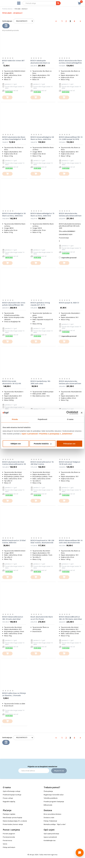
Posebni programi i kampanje (54, 801)
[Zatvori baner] (81, 412)
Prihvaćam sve (69, 444)
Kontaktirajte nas (50, 840)
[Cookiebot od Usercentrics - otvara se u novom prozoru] (68, 412)
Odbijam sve (15, 444)
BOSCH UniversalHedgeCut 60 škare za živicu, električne (42, 138)
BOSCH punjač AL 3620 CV (69, 303)
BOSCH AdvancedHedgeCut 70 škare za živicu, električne (42, 214)
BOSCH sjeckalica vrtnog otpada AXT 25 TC (40, 304)
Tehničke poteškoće (51, 798)
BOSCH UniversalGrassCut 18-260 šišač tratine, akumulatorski (42, 463)
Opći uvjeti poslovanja (51, 834)
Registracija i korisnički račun (54, 795)
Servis (5, 844)
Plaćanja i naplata (9, 814)
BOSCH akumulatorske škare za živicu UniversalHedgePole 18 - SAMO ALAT (70, 61)
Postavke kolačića (42, 444)
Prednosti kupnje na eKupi (12, 795)
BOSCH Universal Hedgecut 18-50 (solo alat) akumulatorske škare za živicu (69, 463)
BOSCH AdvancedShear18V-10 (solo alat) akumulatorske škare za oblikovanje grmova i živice (70, 541)
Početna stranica (7, 9)
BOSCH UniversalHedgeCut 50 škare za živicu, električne (14, 214)
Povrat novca (7, 840)
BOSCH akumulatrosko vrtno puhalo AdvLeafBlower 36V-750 (13, 304)
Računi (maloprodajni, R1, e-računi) (15, 821)
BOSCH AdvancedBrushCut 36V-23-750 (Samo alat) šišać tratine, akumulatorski (70, 618)
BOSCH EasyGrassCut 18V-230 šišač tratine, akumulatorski (42, 541)
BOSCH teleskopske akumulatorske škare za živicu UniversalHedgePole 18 (41, 61)
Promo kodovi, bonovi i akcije (13, 824)
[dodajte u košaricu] (7, 97)
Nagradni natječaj (9, 801)
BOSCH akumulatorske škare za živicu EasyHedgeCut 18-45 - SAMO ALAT (14, 138)
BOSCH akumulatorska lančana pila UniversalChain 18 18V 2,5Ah (70, 382)
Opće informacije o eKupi (11, 791)
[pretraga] (58, 3)
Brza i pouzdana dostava (52, 814)
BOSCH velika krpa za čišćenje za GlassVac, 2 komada (14, 694)
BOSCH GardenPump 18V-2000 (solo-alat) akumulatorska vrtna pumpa (42, 382)
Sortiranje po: (7, 21)
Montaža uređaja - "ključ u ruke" (55, 824)
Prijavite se (59, 771)
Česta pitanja (48, 791)
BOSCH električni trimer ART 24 (13, 61)
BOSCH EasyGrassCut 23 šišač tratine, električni (14, 541)
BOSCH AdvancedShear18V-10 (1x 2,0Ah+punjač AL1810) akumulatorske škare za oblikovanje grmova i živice (70, 138)
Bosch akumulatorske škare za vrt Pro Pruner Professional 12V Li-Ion (42, 618)
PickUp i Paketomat (50, 821)
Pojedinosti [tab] (42, 419)
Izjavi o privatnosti (30, 434)
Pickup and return (9, 847)
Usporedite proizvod (67, 258)
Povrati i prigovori (9, 834)
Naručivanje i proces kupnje (12, 817)
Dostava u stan (49, 817)
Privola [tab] (15, 419)
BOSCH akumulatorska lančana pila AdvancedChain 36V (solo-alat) (70, 214)
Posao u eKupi (8, 798)
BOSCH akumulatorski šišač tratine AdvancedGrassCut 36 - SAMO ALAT (14, 463)
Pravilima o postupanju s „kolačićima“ (56, 434)
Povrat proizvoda (9, 837)
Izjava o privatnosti (50, 837)
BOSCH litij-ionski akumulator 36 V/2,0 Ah (11, 382)
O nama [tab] (70, 419)
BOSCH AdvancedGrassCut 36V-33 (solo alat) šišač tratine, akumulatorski (12, 618)
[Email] (33, 770)
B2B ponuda (48, 805)
